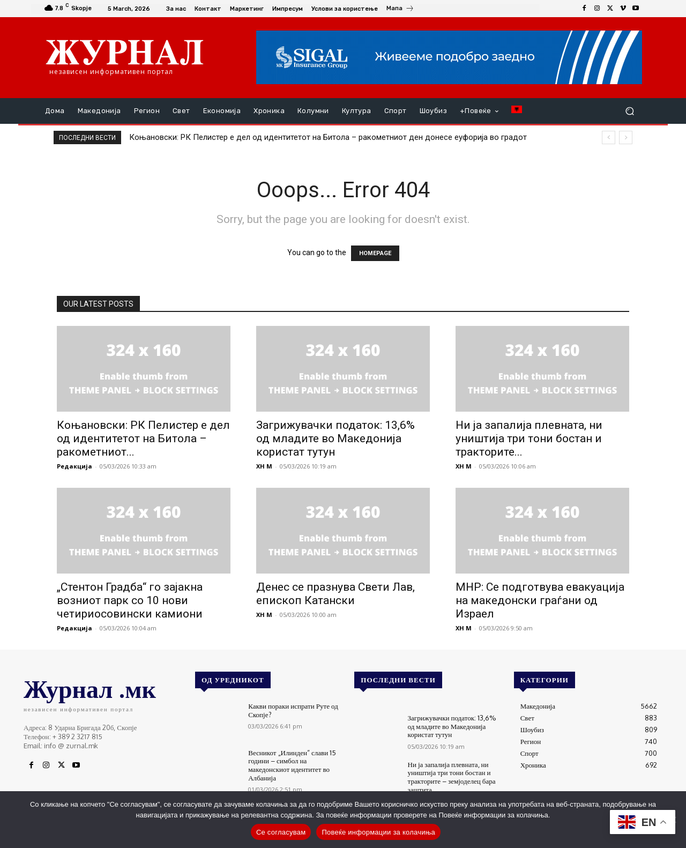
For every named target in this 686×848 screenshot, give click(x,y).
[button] (629, 111)
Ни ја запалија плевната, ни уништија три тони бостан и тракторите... (529, 438)
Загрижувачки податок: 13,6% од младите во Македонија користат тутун (335, 438)
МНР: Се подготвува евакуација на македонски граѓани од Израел (540, 600)
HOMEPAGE (375, 253)
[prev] (608, 137)
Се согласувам (281, 832)
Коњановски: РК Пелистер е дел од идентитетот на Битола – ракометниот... (143, 438)
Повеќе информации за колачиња (378, 832)
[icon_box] (400, 10)
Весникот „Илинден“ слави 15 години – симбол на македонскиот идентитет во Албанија (291, 765)
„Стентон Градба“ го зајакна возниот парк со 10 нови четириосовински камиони (130, 600)
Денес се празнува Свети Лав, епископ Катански (335, 594)
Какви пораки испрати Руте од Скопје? (293, 710)
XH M (264, 466)
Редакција (74, 466)
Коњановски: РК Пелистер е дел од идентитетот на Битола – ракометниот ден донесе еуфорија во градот (328, 137)
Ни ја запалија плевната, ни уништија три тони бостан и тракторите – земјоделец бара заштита (451, 777)
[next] (625, 137)
